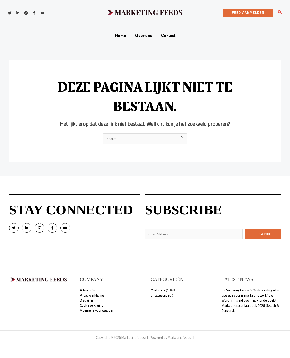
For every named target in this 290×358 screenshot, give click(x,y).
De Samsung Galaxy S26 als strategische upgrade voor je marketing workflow (251, 293)
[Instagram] (26, 13)
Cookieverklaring (92, 305)
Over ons (143, 35)
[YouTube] (42, 13)
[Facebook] (34, 13)
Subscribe (263, 234)
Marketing (158, 290)
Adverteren (88, 290)
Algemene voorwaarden (97, 311)
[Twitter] (10, 13)
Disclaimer (87, 301)
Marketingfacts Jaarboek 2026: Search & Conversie (251, 308)
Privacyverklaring (92, 295)
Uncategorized (161, 295)
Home (120, 35)
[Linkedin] (18, 13)
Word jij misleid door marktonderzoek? (249, 301)
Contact (168, 35)
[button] (248, 13)
